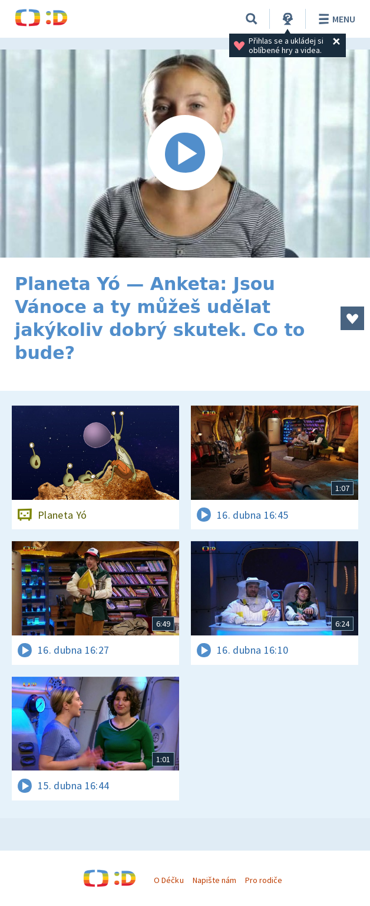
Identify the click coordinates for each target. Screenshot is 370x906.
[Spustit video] (185, 154)
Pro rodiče (263, 880)
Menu (335, 19)
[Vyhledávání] (251, 19)
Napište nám (214, 880)
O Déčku (168, 880)
